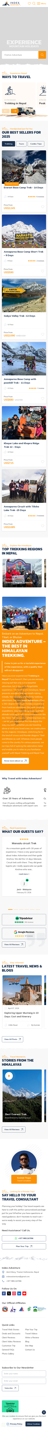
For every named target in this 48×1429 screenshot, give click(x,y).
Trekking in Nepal (15, 103)
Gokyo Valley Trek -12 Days (19, 315)
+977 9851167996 (13, 1281)
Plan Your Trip (24, 1246)
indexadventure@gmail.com (18, 1276)
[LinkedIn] (19, 1293)
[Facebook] (4, 1293)
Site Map (29, 1345)
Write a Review (32, 1337)
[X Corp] (9, 1293)
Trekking (8, 144)
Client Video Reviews (11, 1341)
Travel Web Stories (10, 1329)
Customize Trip (8, 1345)
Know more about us (15, 761)
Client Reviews (8, 1337)
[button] (42, 55)
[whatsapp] (4, 1425)
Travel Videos (31, 1333)
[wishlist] (29, 3)
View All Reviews (13, 944)
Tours (21, 144)
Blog (27, 1341)
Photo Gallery (8, 1353)
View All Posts (12, 1039)
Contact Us (30, 1349)
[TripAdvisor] (24, 918)
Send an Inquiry (14, 1425)
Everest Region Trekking (19, 582)
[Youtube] (24, 1293)
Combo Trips (36, 144)
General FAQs (8, 1349)
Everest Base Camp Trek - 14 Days (23, 187)
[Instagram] (14, 1293)
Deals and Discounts (11, 1333)
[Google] (24, 932)
